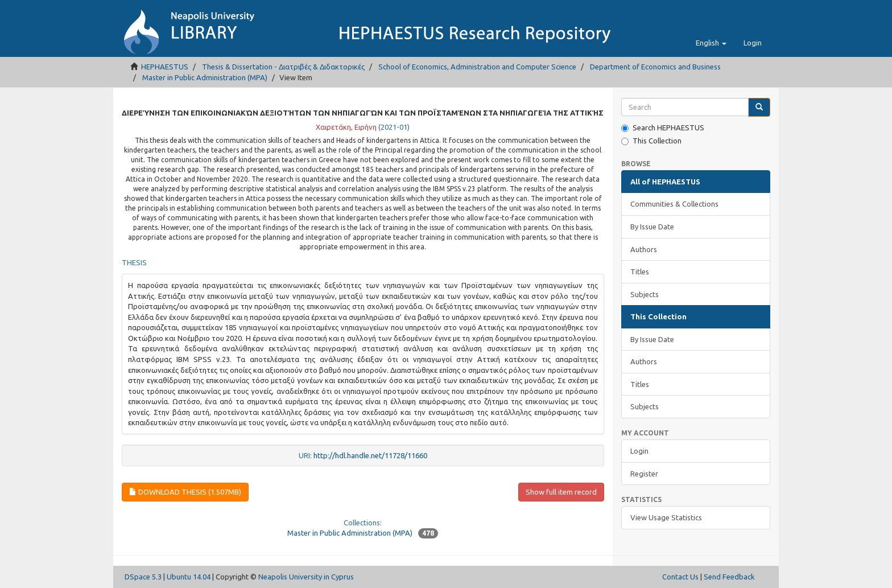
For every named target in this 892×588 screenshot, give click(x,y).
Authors (643, 249)
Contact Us (680, 577)
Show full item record (561, 492)
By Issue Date (652, 227)
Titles (639, 272)
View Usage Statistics (666, 517)
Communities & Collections (674, 204)
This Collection (651, 141)
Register (644, 474)
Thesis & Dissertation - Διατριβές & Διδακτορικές (283, 67)
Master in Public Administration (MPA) (204, 77)
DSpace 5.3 (143, 577)
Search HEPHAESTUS (662, 128)
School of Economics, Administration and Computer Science (477, 67)
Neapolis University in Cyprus (306, 577)
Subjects (644, 294)
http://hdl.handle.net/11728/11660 (370, 455)
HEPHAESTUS (164, 67)
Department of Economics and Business (655, 67)
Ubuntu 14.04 (188, 577)
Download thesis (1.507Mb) (185, 492)
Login (639, 451)
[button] (711, 42)
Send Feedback (729, 577)
